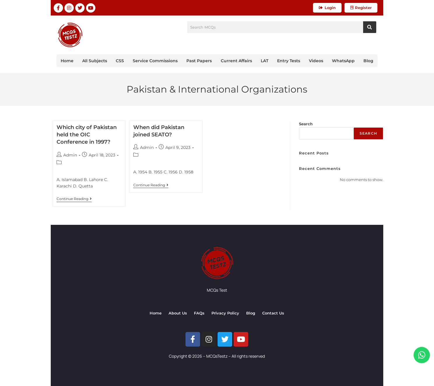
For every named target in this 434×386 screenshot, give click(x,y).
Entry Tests (288, 60)
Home (67, 60)
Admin (70, 155)
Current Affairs (236, 60)
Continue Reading (74, 199)
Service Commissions (155, 60)
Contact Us (273, 313)
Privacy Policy (225, 313)
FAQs (199, 313)
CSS (120, 60)
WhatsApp (343, 60)
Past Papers (199, 60)
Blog (368, 60)
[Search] (369, 27)
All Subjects (94, 60)
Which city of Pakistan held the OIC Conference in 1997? (87, 134)
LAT (264, 60)
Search (306, 123)
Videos (316, 60)
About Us (178, 313)
